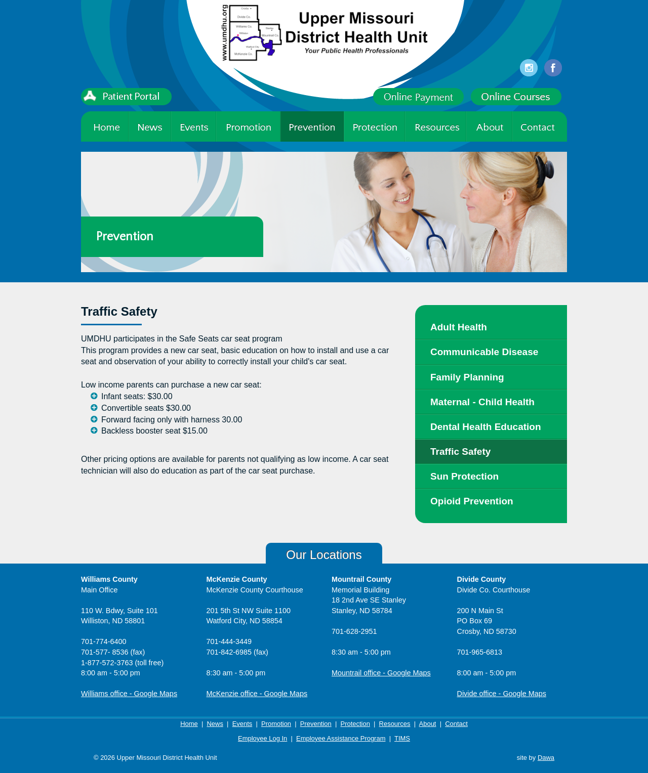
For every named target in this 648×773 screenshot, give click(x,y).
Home (189, 723)
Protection (355, 723)
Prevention (316, 723)
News (215, 723)
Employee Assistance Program (340, 738)
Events (242, 723)
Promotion (276, 723)
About (427, 723)
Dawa (546, 757)
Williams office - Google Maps (129, 694)
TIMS (402, 738)
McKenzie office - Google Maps (257, 694)
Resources (395, 723)
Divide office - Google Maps (502, 694)
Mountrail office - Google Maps (381, 673)
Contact (456, 723)
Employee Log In (262, 738)
